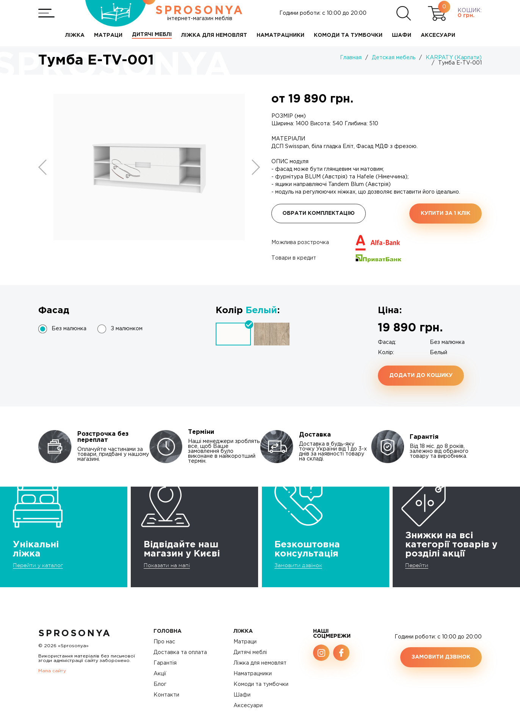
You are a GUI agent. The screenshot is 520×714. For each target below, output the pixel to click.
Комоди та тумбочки (260, 684)
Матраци (245, 642)
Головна (167, 631)
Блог (159, 684)
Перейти (416, 565)
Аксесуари (248, 705)
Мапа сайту (52, 671)
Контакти (166, 695)
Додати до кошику (421, 375)
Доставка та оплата (180, 652)
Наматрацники (252, 673)
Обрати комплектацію (318, 213)
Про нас (164, 642)
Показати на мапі (167, 565)
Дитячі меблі (250, 652)
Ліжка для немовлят (260, 663)
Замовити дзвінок (298, 565)
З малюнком (127, 328)
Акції (159, 673)
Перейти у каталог (38, 565)
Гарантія (165, 663)
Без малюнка (69, 328)
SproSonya (74, 633)
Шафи (242, 695)
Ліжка (243, 631)
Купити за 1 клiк (445, 213)
